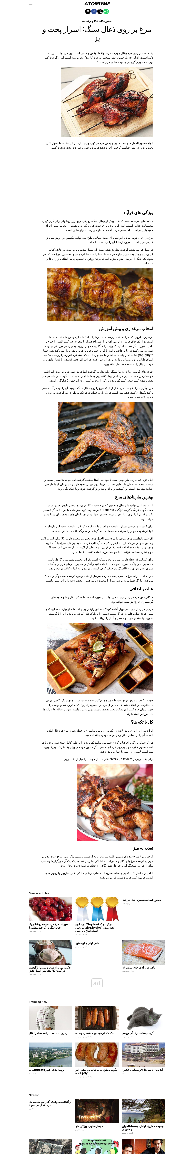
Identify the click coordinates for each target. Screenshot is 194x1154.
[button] (30, 4)
